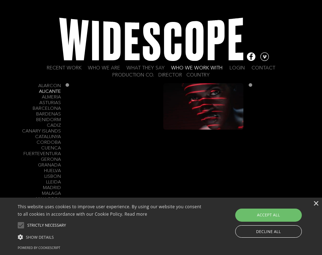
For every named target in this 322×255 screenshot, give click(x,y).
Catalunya (48, 137)
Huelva (52, 171)
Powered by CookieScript (39, 247)
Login (237, 68)
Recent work (64, 68)
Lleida (53, 182)
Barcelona (47, 108)
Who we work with (196, 68)
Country (198, 75)
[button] (111, 236)
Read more (136, 214)
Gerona (51, 159)
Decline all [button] (268, 231)
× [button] (315, 203)
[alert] (161, 226)
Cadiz (54, 125)
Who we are (104, 68)
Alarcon (49, 86)
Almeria (51, 97)
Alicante (50, 91)
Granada (49, 165)
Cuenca (51, 148)
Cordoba (48, 142)
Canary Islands (41, 131)
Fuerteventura (42, 154)
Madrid (52, 188)
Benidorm (48, 120)
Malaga (51, 193)
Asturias (50, 103)
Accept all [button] (268, 214)
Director (170, 75)
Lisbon (52, 176)
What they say (145, 68)
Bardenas (48, 114)
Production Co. (133, 75)
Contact (263, 68)
